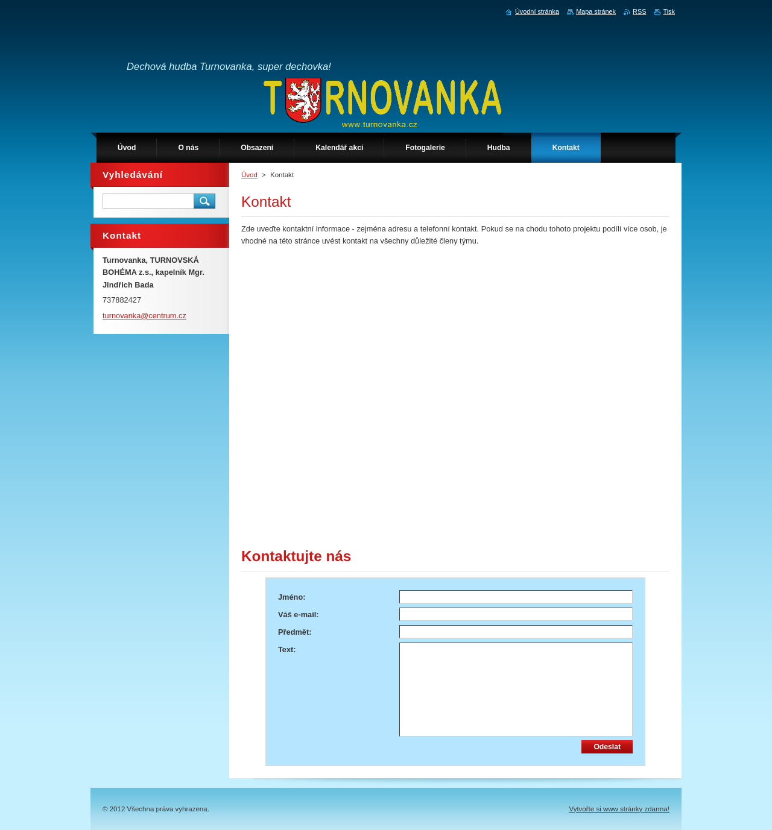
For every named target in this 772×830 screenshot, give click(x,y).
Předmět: (294, 632)
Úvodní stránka (537, 11)
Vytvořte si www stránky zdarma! (619, 809)
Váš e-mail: (298, 614)
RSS (639, 11)
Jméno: (292, 597)
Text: (287, 649)
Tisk (669, 11)
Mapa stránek (596, 11)
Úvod (249, 174)
